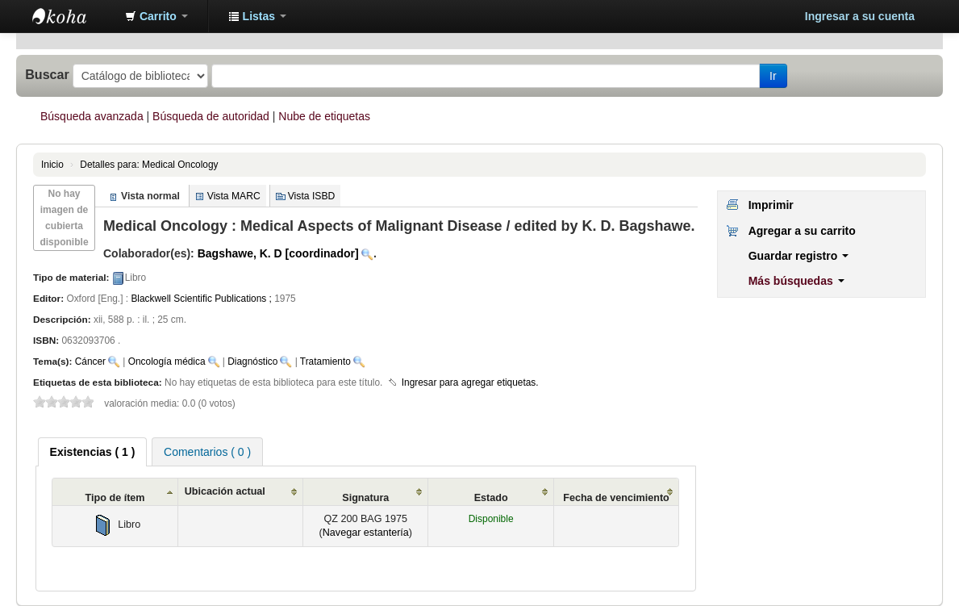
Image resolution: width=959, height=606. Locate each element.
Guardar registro (798, 255)
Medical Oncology (149, 164)
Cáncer (90, 361)
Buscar (47, 74)
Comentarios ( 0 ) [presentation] (207, 451)
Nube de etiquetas (324, 116)
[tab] (93, 451)
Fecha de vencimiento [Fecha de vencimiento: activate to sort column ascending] (616, 498)
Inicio (52, 164)
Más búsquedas (796, 280)
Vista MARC (234, 196)
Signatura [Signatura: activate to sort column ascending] (365, 498)
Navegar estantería (366, 532)
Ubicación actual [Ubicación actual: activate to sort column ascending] (225, 491)
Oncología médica (167, 361)
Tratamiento (325, 361)
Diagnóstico (252, 361)
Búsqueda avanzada (92, 116)
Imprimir (771, 205)
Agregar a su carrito (802, 230)
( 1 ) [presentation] (93, 451)
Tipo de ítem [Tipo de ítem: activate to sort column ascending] (115, 498)
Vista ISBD (312, 196)
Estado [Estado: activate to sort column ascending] (491, 498)
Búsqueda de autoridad (210, 116)
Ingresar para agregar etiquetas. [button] (470, 382)
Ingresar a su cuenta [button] (860, 16)
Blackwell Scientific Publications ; (201, 298)
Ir (773, 75)
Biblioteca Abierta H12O (72, 16)
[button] (156, 16)
